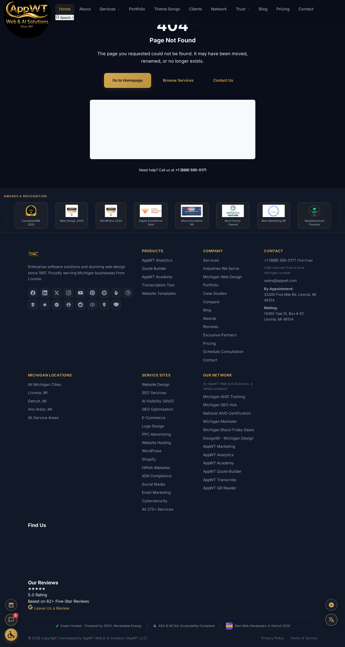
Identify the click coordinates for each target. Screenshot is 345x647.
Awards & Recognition (25, 196)
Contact (305, 8)
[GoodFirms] (45, 305)
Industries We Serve (221, 268)
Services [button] (110, 8)
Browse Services (178, 80)
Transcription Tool (158, 285)
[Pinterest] (92, 293)
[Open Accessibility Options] (11, 634)
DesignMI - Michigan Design (228, 438)
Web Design (109, 120)
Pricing (283, 8)
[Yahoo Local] (116, 305)
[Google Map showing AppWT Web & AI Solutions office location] (172, 553)
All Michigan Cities (44, 384)
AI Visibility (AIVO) (191, 138)
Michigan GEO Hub (220, 404)
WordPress (151, 450)
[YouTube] (80, 293)
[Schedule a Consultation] (11, 605)
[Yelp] (116, 293)
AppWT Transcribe (219, 479)
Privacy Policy (272, 638)
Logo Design (110, 138)
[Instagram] (69, 293)
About (85, 8)
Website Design (156, 384)
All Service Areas (43, 417)
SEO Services (186, 120)
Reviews (210, 326)
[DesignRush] (33, 305)
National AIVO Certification (227, 413)
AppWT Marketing (219, 446)
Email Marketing (156, 492)
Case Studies (215, 293)
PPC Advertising (156, 434)
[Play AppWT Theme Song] (331, 605)
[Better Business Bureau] (128, 293)
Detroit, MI (37, 401)
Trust (243, 8)
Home (64, 8)
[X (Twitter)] (57, 293)
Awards (209, 318)
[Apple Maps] (104, 305)
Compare (211, 301)
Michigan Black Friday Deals (228, 429)
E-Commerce (186, 129)
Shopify (149, 459)
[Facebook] (33, 293)
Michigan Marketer (220, 421)
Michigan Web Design (222, 276)
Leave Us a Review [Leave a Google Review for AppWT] (49, 608)
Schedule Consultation (223, 351)
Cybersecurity (154, 500)
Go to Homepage (127, 80)
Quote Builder (154, 268)
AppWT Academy (157, 276)
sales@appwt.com (280, 280)
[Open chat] (11, 619)
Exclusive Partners (220, 335)
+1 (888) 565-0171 (190, 170)
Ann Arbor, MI (40, 409)
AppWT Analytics (157, 260)
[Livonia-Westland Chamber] (92, 305)
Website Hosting (156, 442)
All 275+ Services (157, 509)
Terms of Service (303, 638)
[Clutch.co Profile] (104, 293)
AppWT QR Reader (219, 488)
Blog (263, 8)
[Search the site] (64, 17)
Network (219, 8)
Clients (195, 8)
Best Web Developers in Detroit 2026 (258, 625)
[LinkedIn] (45, 293)
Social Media (153, 484)
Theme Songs (167, 8)
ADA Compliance (157, 475)
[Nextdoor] (57, 305)
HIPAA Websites (156, 467)
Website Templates (159, 293)
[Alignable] (69, 305)
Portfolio (137, 8)
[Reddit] (80, 305)
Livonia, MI (38, 392)
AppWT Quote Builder (222, 471)
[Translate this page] (331, 620)
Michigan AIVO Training (224, 396)
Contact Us (223, 80)
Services (211, 260)
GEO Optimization (157, 409)
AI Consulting (110, 129)
